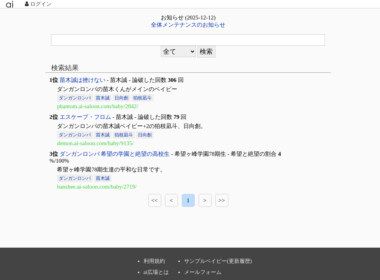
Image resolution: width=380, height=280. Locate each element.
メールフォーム (203, 272)
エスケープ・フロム (85, 117)
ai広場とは (156, 272)
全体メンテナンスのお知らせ (188, 25)
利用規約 (154, 261)
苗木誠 (103, 98)
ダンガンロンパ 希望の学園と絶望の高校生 (115, 154)
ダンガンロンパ (75, 98)
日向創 (121, 98)
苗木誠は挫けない (82, 80)
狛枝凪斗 (142, 98)
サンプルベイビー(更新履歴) (218, 261)
